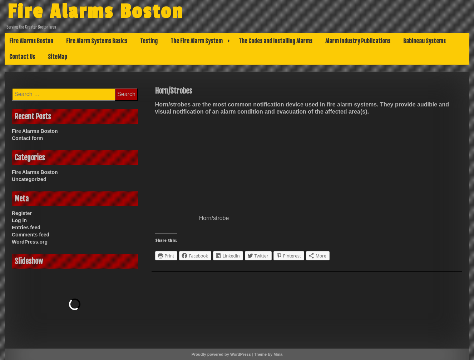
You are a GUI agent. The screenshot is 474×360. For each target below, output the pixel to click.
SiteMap (57, 56)
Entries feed (26, 227)
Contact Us (22, 56)
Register (22, 213)
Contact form (27, 138)
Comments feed (30, 235)
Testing (149, 41)
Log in (19, 220)
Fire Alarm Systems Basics (96, 41)
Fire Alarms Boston (95, 12)
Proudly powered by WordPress (221, 354)
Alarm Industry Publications (357, 41)
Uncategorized (29, 179)
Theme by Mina (268, 354)
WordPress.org (30, 242)
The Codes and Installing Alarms (275, 41)
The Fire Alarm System (197, 41)
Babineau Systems (424, 41)
